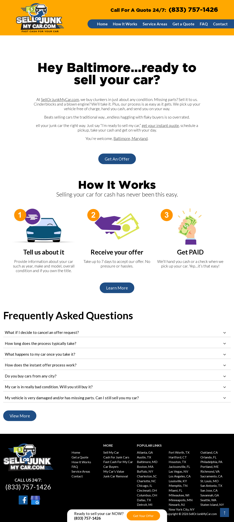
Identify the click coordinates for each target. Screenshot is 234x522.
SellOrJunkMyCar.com (60, 99)
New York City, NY (181, 509)
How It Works (125, 24)
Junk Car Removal (115, 476)
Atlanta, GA (145, 452)
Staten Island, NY (212, 504)
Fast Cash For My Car (118, 462)
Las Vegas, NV (178, 471)
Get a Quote (183, 24)
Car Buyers (110, 466)
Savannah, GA (209, 495)
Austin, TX (144, 457)
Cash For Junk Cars (116, 457)
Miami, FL (175, 490)
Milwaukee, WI (179, 495)
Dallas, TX (144, 500)
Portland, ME (209, 466)
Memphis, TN (178, 485)
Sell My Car (111, 452)
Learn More (117, 287)
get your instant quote (160, 125)
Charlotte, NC (146, 481)
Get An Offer (117, 158)
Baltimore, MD (147, 462)
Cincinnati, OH (147, 490)
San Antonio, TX (211, 485)
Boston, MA (145, 466)
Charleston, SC (147, 476)
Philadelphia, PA (211, 462)
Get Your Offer (143, 516)
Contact (220, 24)
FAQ (204, 24)
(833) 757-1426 (193, 10)
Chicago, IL (144, 485)
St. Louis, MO (209, 481)
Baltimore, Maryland (131, 138)
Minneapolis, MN (181, 500)
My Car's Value (113, 471)
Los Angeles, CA (180, 476)
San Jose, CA (209, 490)
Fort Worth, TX (179, 452)
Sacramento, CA (211, 476)
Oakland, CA (209, 452)
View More (20, 415)
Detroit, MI (144, 504)
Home (102, 24)
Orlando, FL (208, 457)
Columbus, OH (147, 495)
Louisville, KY (178, 481)
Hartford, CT (178, 457)
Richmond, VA (210, 471)
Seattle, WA (208, 500)
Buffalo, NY (145, 471)
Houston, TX (177, 462)
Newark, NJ (177, 504)
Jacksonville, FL (179, 466)
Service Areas (155, 24)
